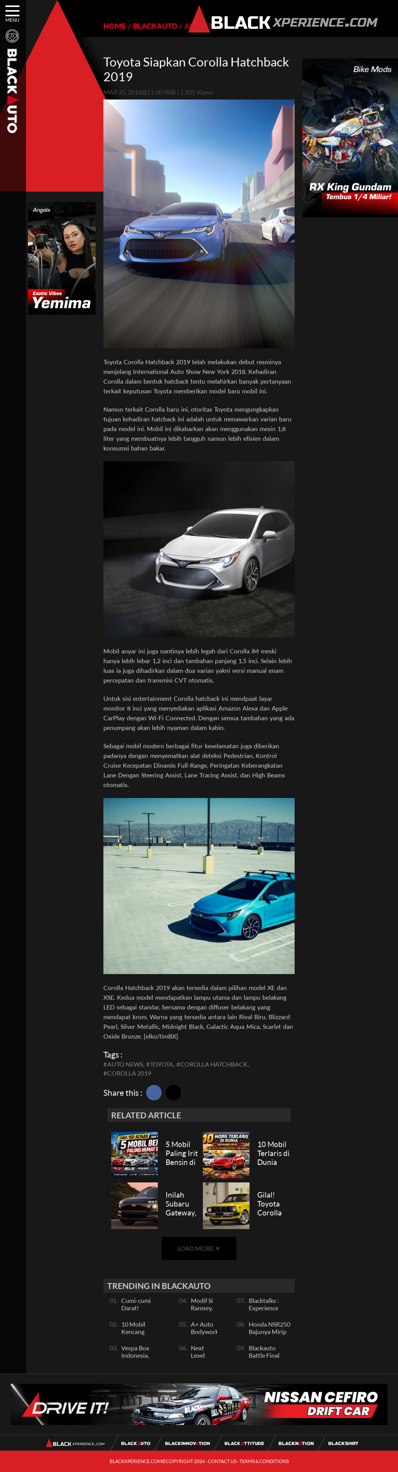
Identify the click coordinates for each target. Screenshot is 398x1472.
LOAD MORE (199, 1248)
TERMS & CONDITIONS (264, 1461)
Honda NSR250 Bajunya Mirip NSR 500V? (269, 1331)
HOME (114, 25)
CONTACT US (222, 1461)
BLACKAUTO (155, 25)
